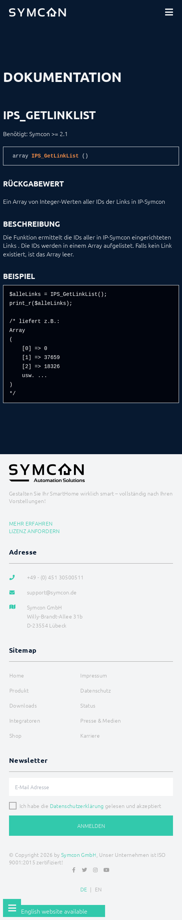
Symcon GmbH (78, 854)
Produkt (19, 690)
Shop (15, 735)
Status (87, 705)
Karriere (90, 735)
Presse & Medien (100, 720)
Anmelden (91, 825)
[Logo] (37, 12)
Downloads (23, 705)
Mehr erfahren (31, 523)
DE (83, 889)
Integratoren (24, 720)
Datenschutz (95, 690)
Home (16, 675)
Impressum (93, 675)
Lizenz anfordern (34, 531)
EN (98, 889)
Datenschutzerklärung (77, 805)
